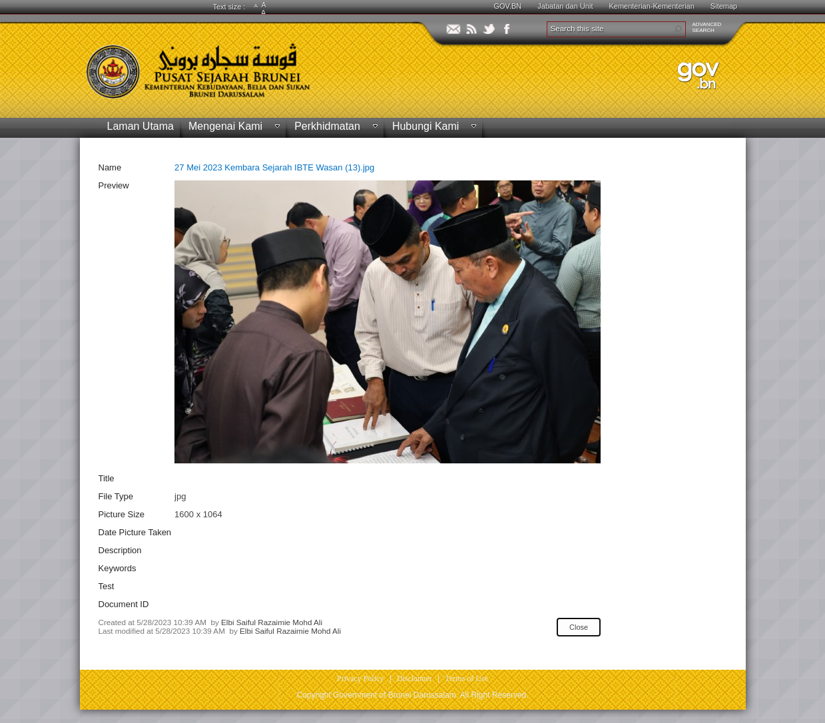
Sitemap (723, 6)
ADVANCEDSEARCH (707, 27)
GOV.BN (508, 6)
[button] (678, 29)
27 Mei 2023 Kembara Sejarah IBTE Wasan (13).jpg (274, 167)
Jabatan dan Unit (565, 6)
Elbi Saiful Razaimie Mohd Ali (271, 622)
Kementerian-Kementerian (651, 6)
